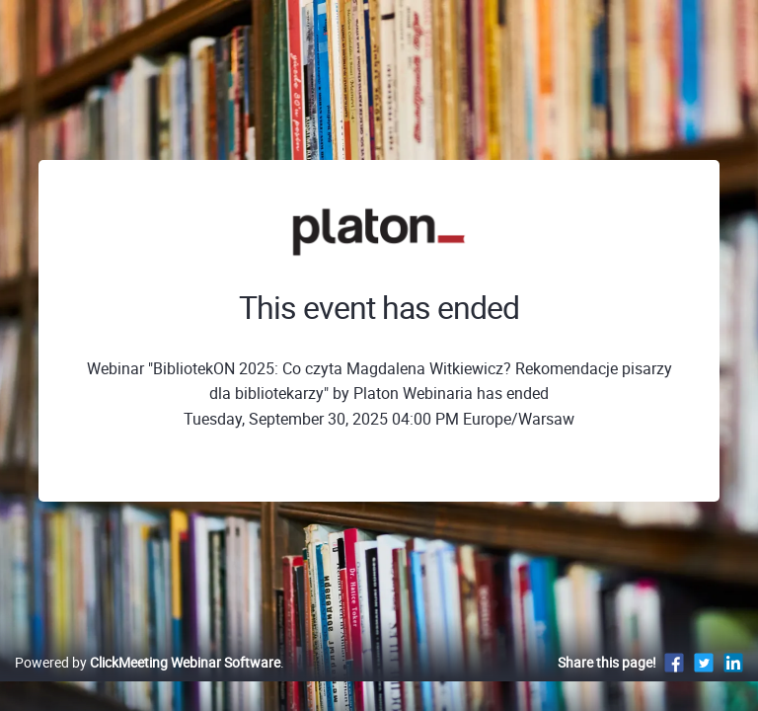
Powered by (147, 662)
